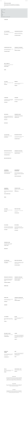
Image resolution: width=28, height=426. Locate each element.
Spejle (1, 13)
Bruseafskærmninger (3, 12)
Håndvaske (2, 11)
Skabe (1, 10)
